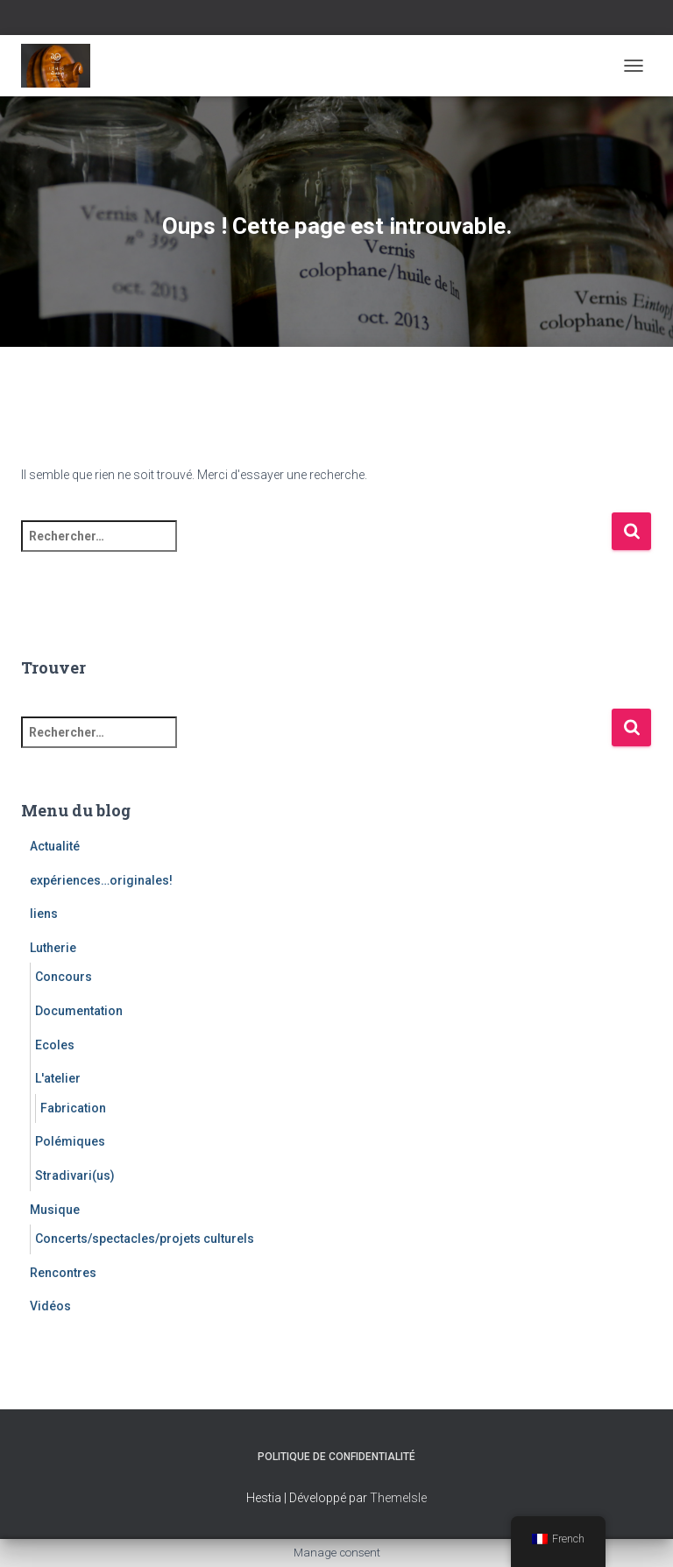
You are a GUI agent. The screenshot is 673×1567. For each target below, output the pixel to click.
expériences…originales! (101, 880)
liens (44, 914)
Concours (63, 977)
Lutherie (53, 948)
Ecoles (54, 1045)
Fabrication (73, 1108)
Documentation (79, 1011)
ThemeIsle (398, 1498)
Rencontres (63, 1273)
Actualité (55, 846)
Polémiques (70, 1141)
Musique (55, 1210)
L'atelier (58, 1078)
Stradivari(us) (75, 1175)
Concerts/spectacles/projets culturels (144, 1239)
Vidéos (50, 1306)
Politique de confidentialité (336, 1457)
